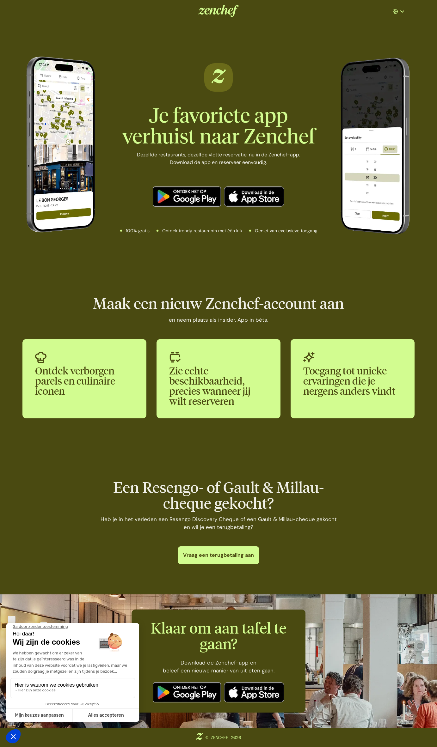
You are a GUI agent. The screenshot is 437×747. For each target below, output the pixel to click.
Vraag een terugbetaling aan (218, 555)
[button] (401, 11)
